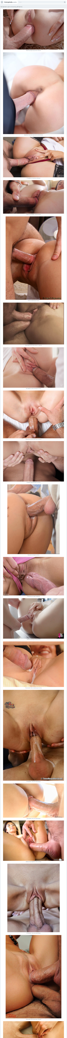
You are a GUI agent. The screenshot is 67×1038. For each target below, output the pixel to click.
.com (10, 2)
